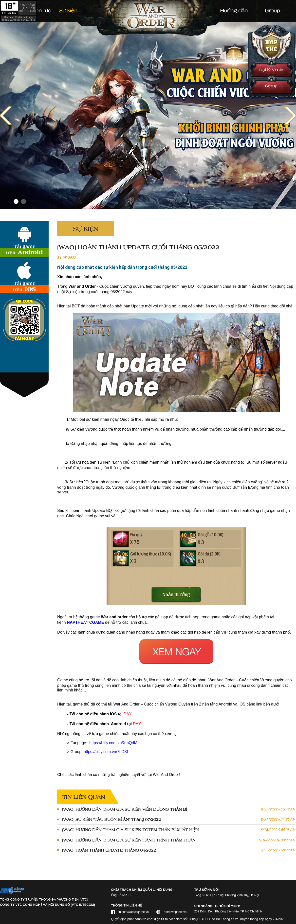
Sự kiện (68, 10)
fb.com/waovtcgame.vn (133, 912)
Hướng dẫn (234, 10)
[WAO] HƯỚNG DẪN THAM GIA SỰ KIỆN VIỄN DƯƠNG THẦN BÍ (178, 809)
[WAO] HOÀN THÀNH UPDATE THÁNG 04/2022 (178, 850)
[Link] (148, 115)
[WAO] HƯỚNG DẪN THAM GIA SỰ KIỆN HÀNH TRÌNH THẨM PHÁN (178, 840)
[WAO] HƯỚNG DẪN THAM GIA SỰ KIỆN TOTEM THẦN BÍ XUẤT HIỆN (178, 829)
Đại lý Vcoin (271, 69)
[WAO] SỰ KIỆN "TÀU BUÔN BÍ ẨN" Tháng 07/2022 (178, 819)
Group (271, 85)
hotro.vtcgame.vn (175, 912)
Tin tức (42, 10)
